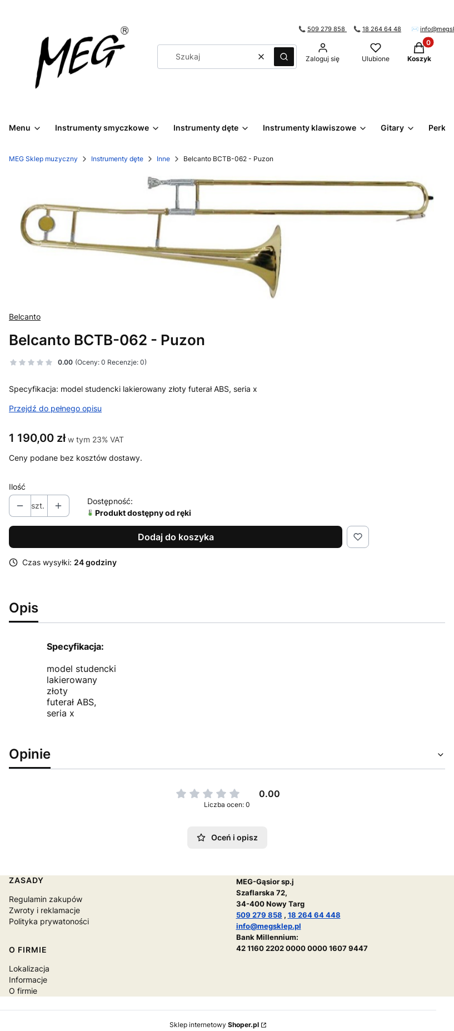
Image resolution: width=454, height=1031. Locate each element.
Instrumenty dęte (117, 159)
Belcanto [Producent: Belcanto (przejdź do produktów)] (25, 316)
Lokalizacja (29, 968)
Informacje (28, 979)
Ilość (17, 486)
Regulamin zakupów (45, 899)
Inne (163, 159)
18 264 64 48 (381, 29)
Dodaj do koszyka (176, 536)
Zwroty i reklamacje (44, 910)
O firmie (23, 990)
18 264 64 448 (314, 914)
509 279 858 (327, 29)
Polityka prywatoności (49, 921)
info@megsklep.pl (268, 926)
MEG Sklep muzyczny (43, 159)
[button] (284, 56)
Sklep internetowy (214, 1024)
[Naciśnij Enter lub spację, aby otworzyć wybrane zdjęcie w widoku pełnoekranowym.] (227, 238)
